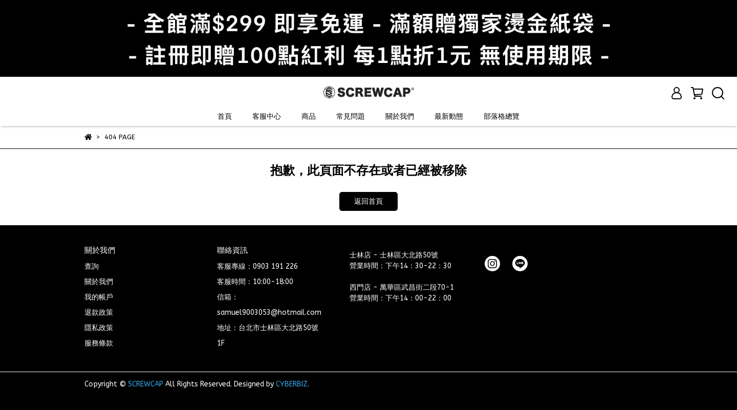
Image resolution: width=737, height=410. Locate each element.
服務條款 (98, 343)
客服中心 (266, 116)
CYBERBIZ (292, 384)
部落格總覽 (501, 116)
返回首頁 (368, 201)
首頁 (225, 116)
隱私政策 (98, 327)
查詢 (91, 266)
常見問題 (350, 116)
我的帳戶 (98, 297)
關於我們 (399, 116)
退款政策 (98, 312)
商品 (308, 116)
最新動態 (449, 116)
